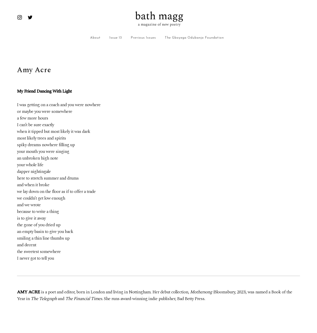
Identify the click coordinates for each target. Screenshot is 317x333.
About (95, 37)
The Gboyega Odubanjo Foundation (194, 37)
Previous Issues (143, 37)
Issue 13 (115, 37)
